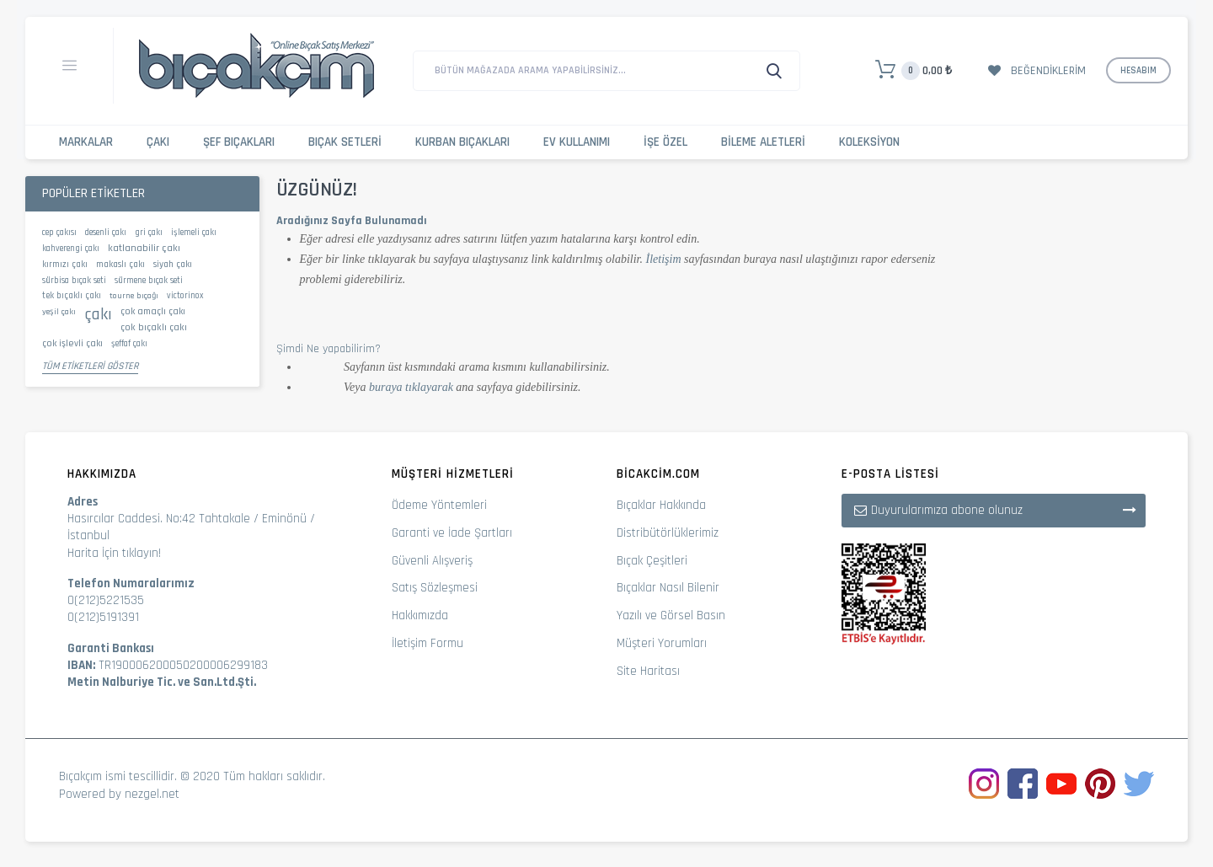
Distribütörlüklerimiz (668, 533)
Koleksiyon (869, 142)
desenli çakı (105, 232)
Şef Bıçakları (239, 142)
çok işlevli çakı (72, 343)
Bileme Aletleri (763, 142)
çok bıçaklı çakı (153, 327)
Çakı (158, 142)
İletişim (663, 259)
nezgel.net (152, 794)
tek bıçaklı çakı (71, 296)
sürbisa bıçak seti (74, 280)
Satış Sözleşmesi (435, 587)
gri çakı (149, 232)
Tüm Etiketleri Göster (90, 366)
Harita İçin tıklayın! (114, 553)
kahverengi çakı (70, 248)
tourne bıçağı (134, 296)
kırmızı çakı (65, 264)
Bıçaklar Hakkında (661, 505)
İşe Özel (665, 142)
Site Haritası (648, 671)
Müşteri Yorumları (662, 643)
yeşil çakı (59, 312)
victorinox (185, 296)
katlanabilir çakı (144, 247)
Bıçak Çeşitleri (652, 560)
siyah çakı (172, 264)
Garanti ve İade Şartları (452, 533)
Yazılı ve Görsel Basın (671, 615)
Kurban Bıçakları (462, 142)
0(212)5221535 (105, 600)
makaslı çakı (120, 264)
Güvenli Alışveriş (432, 560)
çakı (98, 314)
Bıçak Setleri (345, 142)
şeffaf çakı (129, 344)
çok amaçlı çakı (152, 311)
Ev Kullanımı (576, 142)
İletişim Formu (427, 643)
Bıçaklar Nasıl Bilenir (668, 587)
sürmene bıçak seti (149, 280)
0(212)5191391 (103, 617)
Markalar (86, 142)
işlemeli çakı (193, 232)
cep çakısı (59, 232)
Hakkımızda (420, 615)
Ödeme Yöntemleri (439, 505)
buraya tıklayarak (411, 387)
